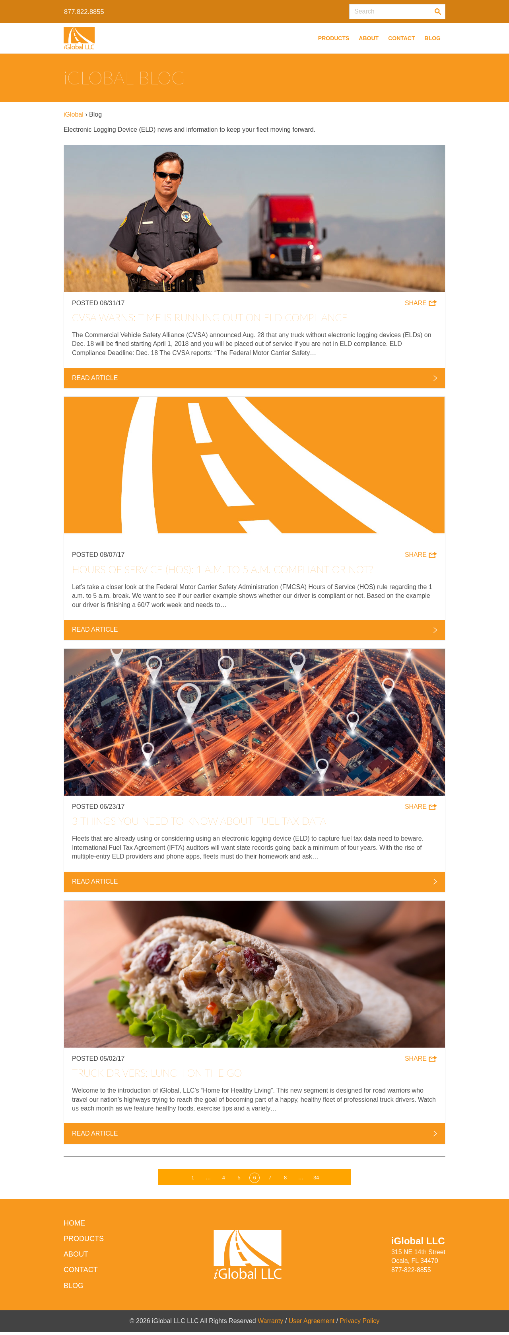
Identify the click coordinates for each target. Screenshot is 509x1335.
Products (334, 38)
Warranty (270, 1323)
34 (316, 1180)
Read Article (254, 378)
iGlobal (74, 114)
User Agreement (312, 1323)
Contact (401, 38)
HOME (74, 1226)
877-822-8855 (411, 1272)
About (369, 38)
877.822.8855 (84, 11)
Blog (433, 38)
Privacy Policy (360, 1323)
